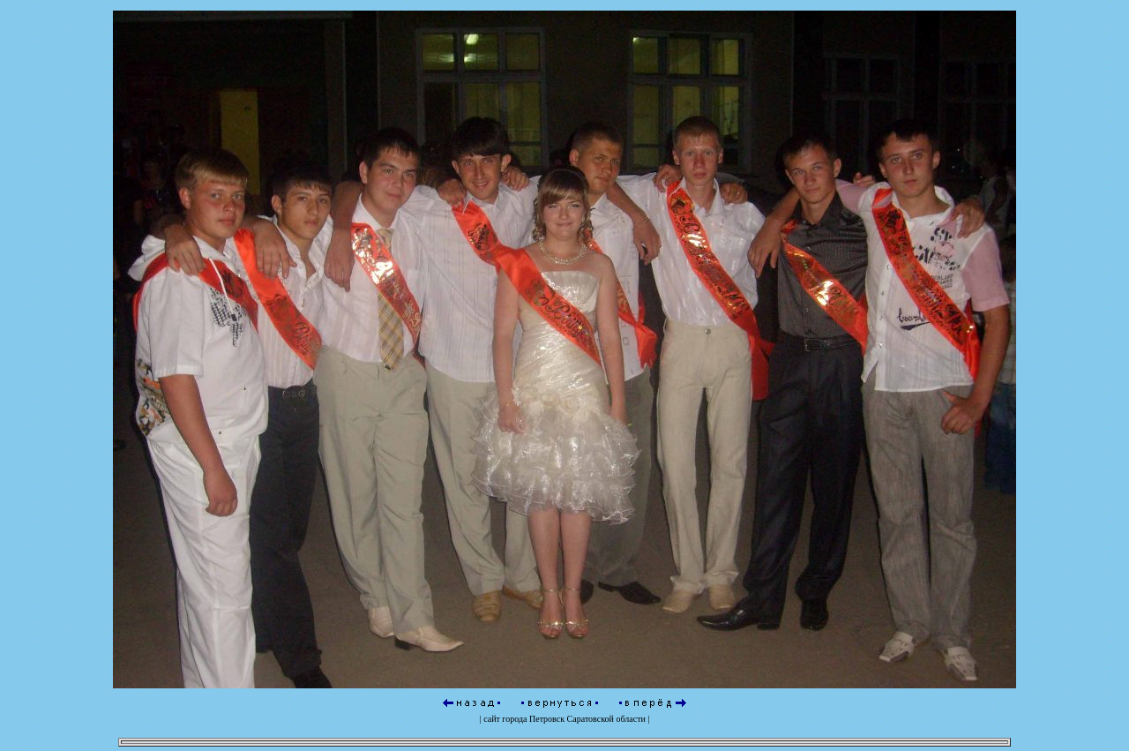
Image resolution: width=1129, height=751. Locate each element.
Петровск (546, 716)
